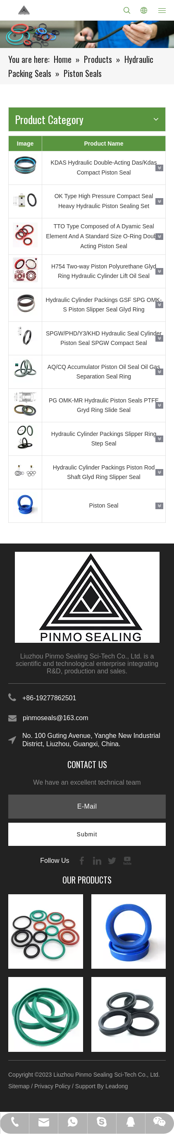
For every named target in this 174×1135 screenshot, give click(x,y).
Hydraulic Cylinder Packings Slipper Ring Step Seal (103, 439)
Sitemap (18, 1086)
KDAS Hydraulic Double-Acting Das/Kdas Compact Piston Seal (104, 167)
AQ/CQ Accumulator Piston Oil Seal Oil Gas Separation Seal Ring (104, 372)
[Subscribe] (87, 834)
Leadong (116, 1086)
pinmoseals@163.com (55, 717)
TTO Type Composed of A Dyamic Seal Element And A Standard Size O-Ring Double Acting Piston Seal (103, 236)
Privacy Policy (52, 1086)
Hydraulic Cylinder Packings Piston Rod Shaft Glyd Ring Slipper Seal (104, 472)
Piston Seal (104, 505)
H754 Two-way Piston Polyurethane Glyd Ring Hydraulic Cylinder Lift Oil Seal (103, 271)
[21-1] (87, 34)
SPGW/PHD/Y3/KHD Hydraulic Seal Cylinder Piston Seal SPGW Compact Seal (104, 338)
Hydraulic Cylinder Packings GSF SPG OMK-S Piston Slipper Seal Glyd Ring (104, 305)
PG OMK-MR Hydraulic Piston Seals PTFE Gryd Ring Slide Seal (104, 405)
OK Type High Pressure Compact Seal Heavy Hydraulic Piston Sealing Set (104, 201)
